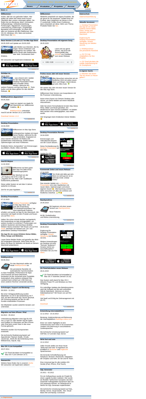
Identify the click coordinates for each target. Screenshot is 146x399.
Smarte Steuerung (47, 235)
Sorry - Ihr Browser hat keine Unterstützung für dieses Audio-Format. (57, 62)
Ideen (12, 216)
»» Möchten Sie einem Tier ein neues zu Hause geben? (89, 75)
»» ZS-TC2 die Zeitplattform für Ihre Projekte (87, 56)
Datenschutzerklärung (88, 17)
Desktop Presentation (21, 203)
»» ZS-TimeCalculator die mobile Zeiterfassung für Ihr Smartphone (89, 63)
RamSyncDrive (64, 208)
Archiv (31, 363)
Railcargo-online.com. (64, 319)
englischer (64, 349)
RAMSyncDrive (15, 111)
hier (14, 35)
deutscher (53, 349)
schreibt (58, 54)
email (3, 229)
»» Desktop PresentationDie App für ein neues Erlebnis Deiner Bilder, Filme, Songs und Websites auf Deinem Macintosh (89, 29)
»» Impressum (6, 397)
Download (44, 304)
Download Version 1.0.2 (10, 116)
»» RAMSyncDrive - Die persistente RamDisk (89, 50)
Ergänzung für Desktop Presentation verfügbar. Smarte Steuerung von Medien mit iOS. (88, 41)
